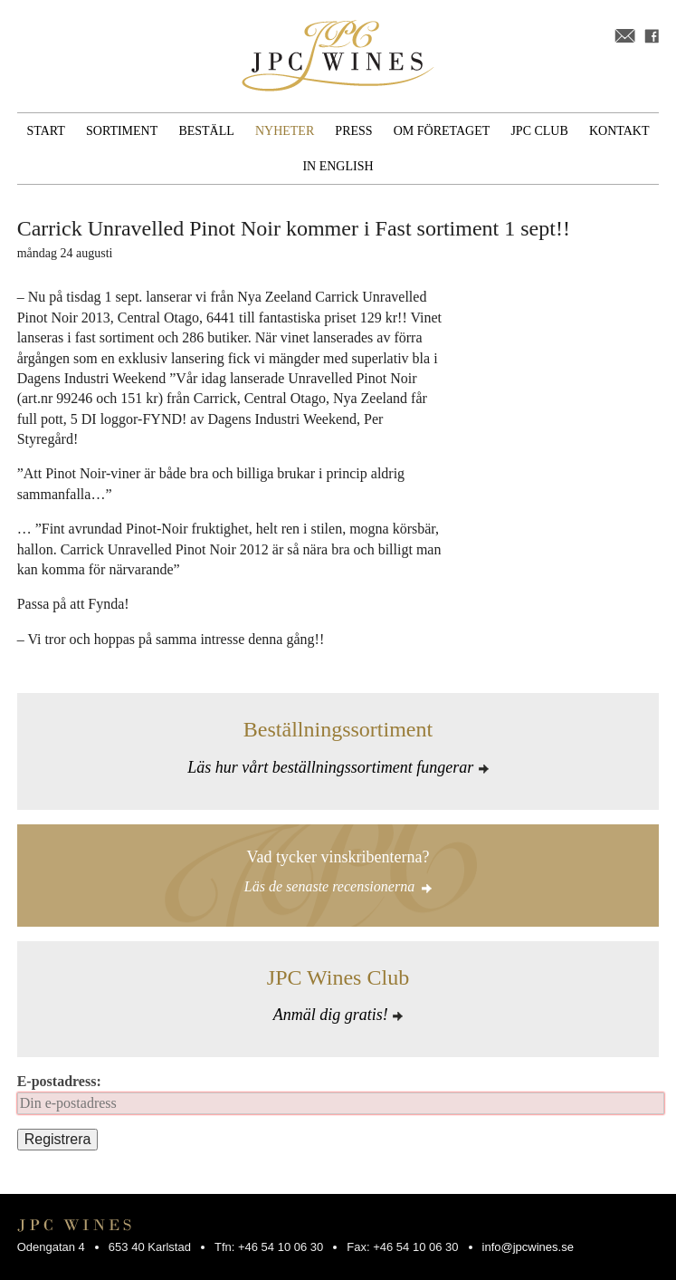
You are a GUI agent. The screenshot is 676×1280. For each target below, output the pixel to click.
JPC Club (538, 131)
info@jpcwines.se (528, 1247)
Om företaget (442, 131)
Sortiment (121, 131)
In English (337, 166)
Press (353, 131)
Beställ (205, 131)
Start (46, 131)
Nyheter (284, 131)
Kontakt (619, 131)
